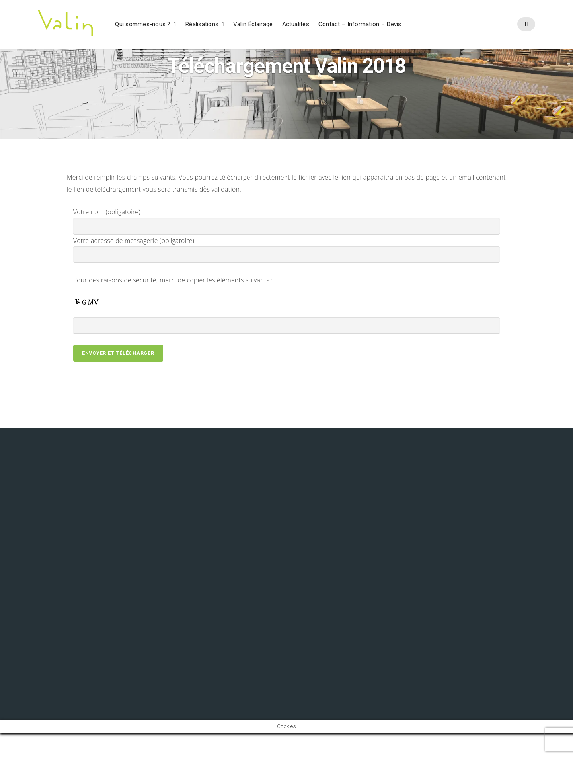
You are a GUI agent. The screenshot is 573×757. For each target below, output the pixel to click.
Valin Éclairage (253, 24)
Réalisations (201, 24)
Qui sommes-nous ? (142, 24)
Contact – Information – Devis (359, 24)
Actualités (295, 24)
